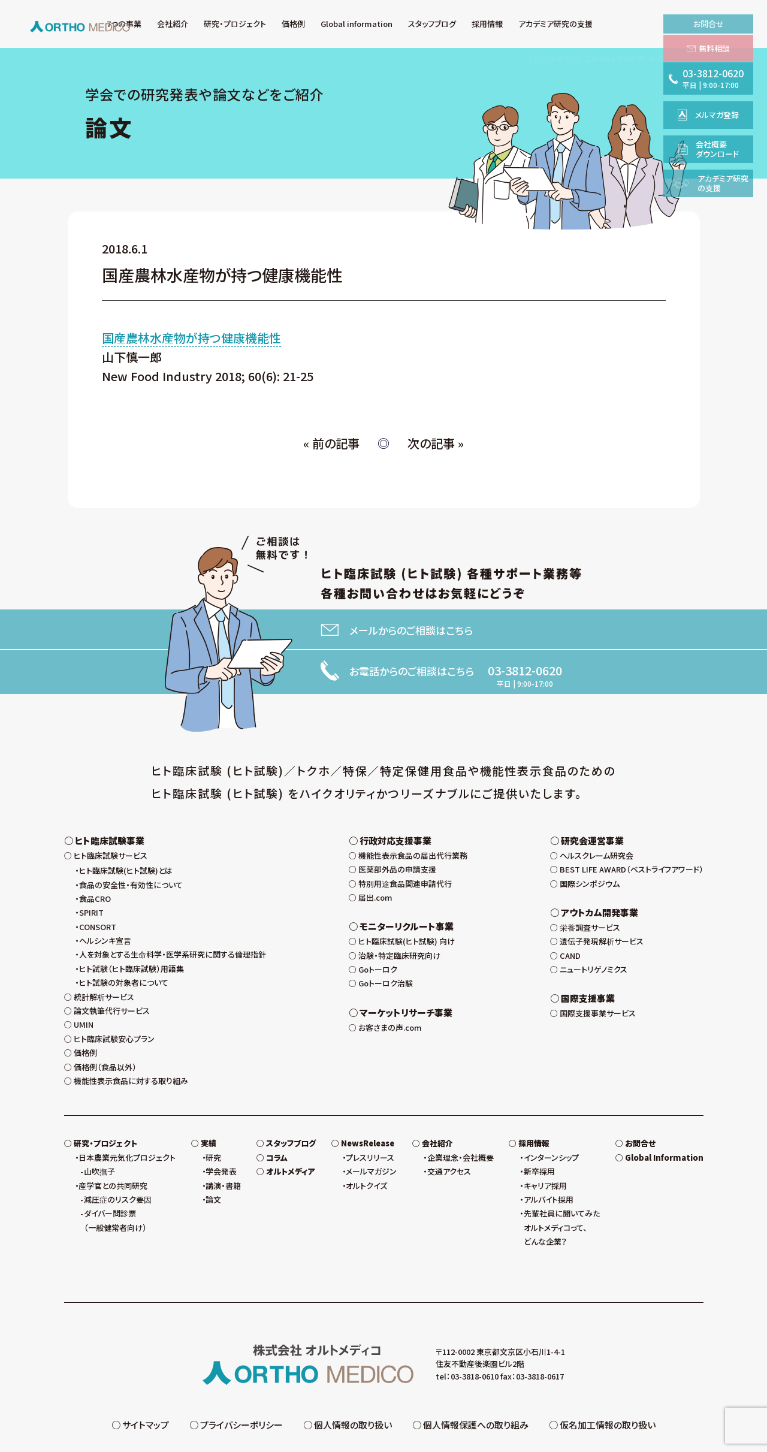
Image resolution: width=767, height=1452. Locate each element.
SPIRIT (91, 874)
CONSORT (97, 889)
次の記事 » (435, 443)
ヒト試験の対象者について (123, 944)
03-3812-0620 (525, 671)
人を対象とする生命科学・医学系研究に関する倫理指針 (172, 917)
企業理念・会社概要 (460, 1119)
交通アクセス (449, 1133)
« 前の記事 (331, 443)
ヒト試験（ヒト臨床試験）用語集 (131, 931)
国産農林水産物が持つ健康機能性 (191, 337)
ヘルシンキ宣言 (105, 902)
